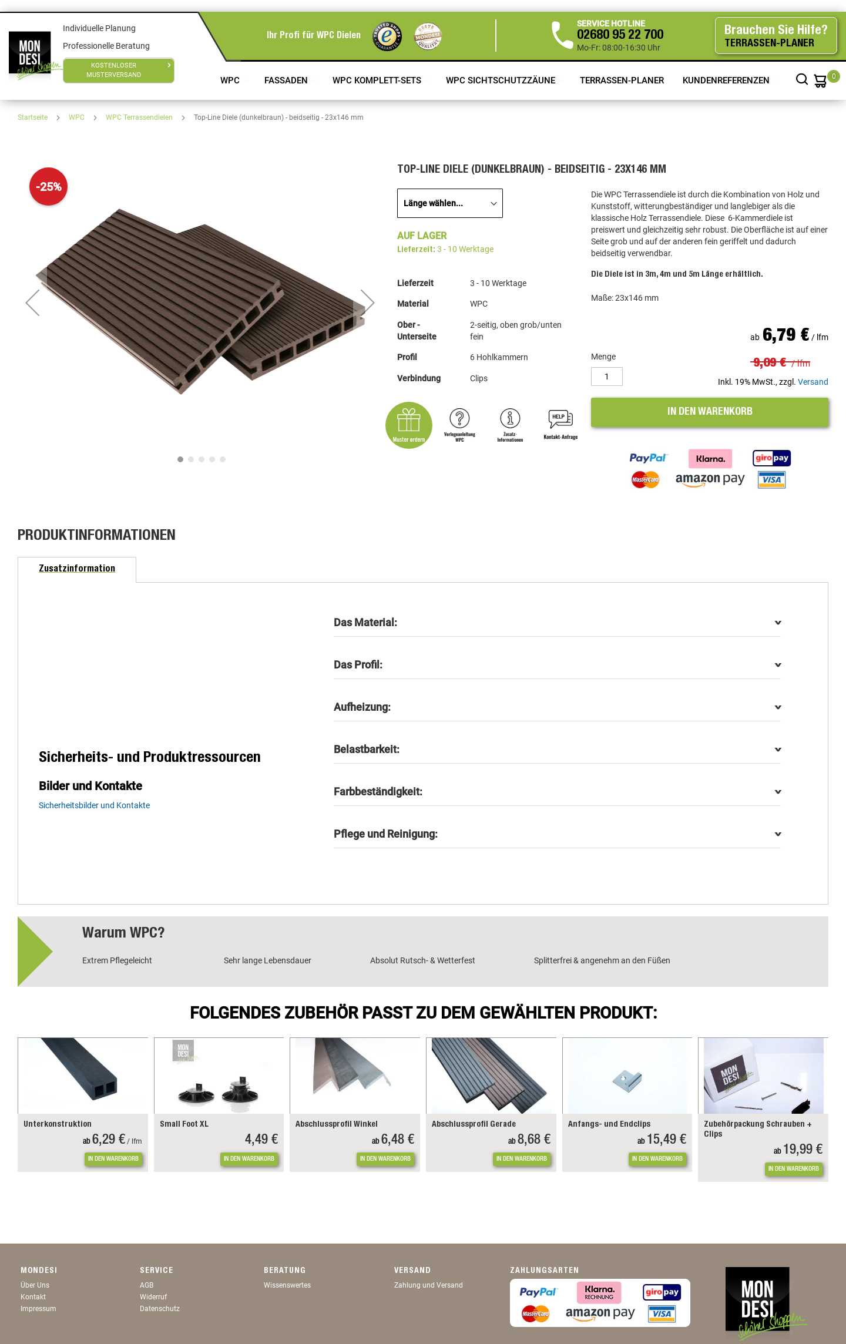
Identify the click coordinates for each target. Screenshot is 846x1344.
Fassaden (287, 80)
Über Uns (35, 1285)
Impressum (38, 1309)
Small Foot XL (184, 1125)
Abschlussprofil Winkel (337, 1125)
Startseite (33, 117)
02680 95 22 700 (620, 35)
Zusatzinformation (77, 569)
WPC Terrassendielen (140, 117)
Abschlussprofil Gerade (474, 1125)
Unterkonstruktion (58, 1125)
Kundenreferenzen (727, 80)
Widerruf (153, 1297)
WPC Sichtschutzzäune (502, 80)
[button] (32, 302)
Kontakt (33, 1297)
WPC (231, 80)
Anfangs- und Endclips (609, 1125)
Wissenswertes (287, 1285)
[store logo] (36, 56)
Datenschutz (160, 1309)
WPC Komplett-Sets (378, 80)
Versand (813, 382)
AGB (146, 1285)
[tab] (77, 570)
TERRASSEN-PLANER (622, 80)
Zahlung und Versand (428, 1285)
